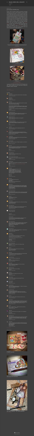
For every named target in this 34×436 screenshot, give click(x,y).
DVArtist (10, 321)
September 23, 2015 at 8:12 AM (12, 194)
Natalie (10, 252)
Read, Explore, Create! (16, 2)
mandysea (10, 136)
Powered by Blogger (17, 432)
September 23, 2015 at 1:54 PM (12, 226)
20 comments (9, 353)
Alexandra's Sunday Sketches (17, 64)
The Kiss (20, 25)
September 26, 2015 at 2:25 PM (12, 319)
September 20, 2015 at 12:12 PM (12, 110)
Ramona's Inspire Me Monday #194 (17, 82)
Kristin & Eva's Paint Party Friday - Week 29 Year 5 (17, 65)
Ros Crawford (10, 285)
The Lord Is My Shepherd (12, 376)
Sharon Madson (11, 205)
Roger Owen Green (11, 210)
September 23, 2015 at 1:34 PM (12, 219)
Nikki (9, 247)
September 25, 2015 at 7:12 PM (12, 308)
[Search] (26, 2)
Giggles (10, 310)
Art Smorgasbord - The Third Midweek (15, 411)
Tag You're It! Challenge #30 (17, 46)
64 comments (9, 412)
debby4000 (10, 161)
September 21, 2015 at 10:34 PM (12, 134)
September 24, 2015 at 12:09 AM (12, 250)
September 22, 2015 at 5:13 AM (12, 143)
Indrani (10, 178)
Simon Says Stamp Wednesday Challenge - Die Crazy (17, 47)
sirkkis (9, 272)
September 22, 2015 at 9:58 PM (12, 159)
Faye (9, 295)
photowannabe (11, 152)
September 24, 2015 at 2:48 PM (12, 270)
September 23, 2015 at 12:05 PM (12, 208)
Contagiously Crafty (11, 112)
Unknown (10, 184)
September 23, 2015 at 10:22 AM (12, 203)
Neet (9, 196)
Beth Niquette (11, 315)
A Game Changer (10, 352)
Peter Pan (17, 24)
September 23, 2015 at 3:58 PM (12, 231)
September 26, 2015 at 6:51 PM (12, 326)
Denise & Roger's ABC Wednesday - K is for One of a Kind (17, 83)
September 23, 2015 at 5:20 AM (12, 176)
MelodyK (10, 233)
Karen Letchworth (11, 221)
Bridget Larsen (11, 267)
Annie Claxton (10, 228)
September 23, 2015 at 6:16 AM (12, 182)
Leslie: (9, 145)
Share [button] (7, 353)
